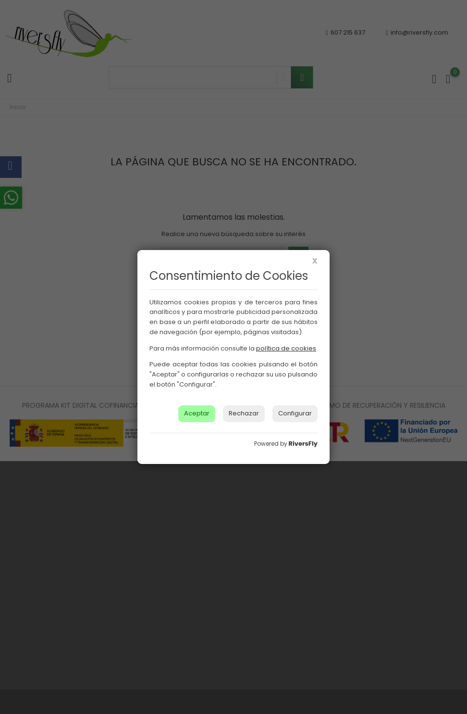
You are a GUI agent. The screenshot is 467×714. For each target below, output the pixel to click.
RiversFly (303, 443)
